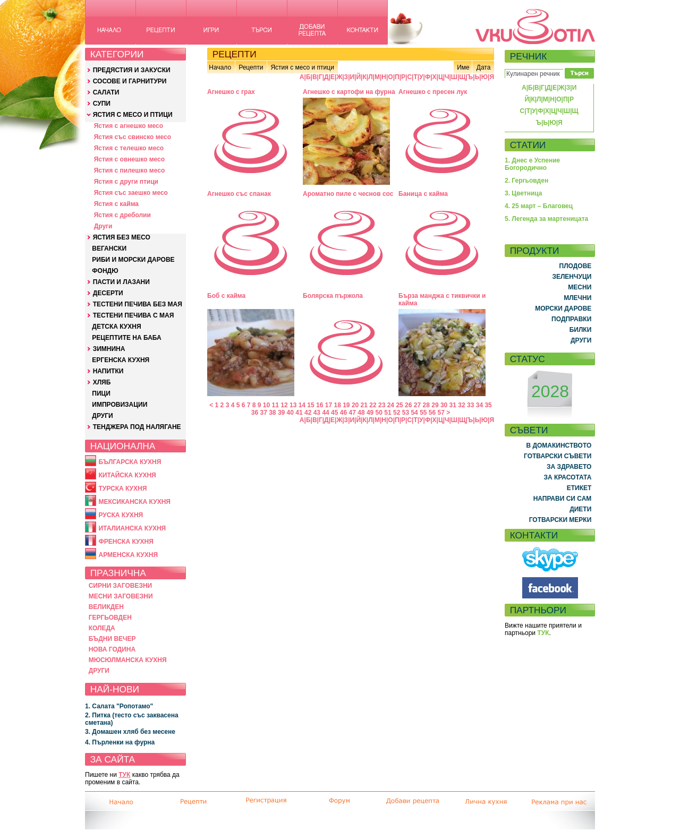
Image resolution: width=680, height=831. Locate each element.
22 (372, 405)
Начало (220, 67)
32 (461, 405)
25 (399, 405)
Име (463, 67)
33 (470, 405)
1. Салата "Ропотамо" (119, 706)
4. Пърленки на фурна (120, 742)
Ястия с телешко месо (129, 148)
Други (103, 226)
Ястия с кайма (116, 204)
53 (405, 412)
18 (337, 405)
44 (325, 412)
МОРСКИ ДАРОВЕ (563, 308)
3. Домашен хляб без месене (130, 731)
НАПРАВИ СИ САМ (562, 498)
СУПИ (101, 103)
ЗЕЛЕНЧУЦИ (571, 276)
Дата (484, 67)
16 (319, 405)
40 (290, 412)
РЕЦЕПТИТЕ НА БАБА (126, 337)
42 (307, 412)
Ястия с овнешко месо (129, 159)
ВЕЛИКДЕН (106, 607)
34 (479, 405)
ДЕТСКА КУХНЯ (116, 326)
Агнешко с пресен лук (432, 92)
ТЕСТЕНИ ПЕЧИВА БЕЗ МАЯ (137, 304)
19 (346, 405)
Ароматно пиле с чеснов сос (348, 194)
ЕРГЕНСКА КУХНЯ (120, 360)
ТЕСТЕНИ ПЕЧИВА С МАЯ (133, 315)
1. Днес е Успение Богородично (532, 164)
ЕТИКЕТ (579, 488)
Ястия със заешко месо (131, 192)
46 (343, 412)
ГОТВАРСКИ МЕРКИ (560, 520)
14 (302, 405)
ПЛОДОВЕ (575, 266)
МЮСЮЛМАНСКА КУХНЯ (128, 660)
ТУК (124, 774)
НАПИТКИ (108, 371)
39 (281, 412)
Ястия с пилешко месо (129, 170)
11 (275, 405)
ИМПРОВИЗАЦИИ (119, 404)
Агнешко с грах (231, 92)
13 (293, 405)
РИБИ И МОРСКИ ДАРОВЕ (133, 259)
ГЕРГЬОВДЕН (110, 617)
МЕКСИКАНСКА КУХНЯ (134, 502)
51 (387, 412)
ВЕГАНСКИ (109, 248)
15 (310, 405)
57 (441, 412)
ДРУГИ (102, 415)
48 (361, 412)
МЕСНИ (579, 287)
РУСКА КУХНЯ (120, 515)
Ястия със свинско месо (132, 137)
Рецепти (251, 67)
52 (396, 412)
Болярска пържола (333, 295)
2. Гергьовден (526, 180)
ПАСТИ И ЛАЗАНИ (121, 282)
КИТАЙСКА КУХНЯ (127, 475)
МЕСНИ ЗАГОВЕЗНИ (121, 596)
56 (432, 412)
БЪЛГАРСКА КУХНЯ (129, 462)
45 (334, 412)
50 (379, 412)
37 (263, 412)
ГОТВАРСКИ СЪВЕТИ (557, 456)
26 (408, 405)
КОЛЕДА (102, 628)
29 (434, 405)
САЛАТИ (106, 92)
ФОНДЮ (105, 271)
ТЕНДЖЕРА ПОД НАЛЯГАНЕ (137, 427)
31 (452, 405)
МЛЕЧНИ (577, 298)
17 (328, 405)
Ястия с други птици (126, 181)
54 (414, 412)
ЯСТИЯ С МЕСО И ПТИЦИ (133, 114)
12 (283, 405)
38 (272, 412)
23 (381, 405)
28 (426, 405)
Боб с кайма (226, 295)
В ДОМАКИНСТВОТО (558, 445)
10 (266, 405)
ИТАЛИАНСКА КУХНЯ (132, 528)
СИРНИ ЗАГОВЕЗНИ (120, 585)
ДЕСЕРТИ (108, 293)
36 (254, 412)
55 (423, 412)
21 (364, 405)
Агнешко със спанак (239, 194)
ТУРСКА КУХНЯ (122, 488)
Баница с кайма (423, 194)
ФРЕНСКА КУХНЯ (125, 541)
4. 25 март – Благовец (539, 206)
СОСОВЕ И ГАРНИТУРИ (130, 81)
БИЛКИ (581, 329)
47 (352, 412)
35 (487, 405)
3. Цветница (523, 193)
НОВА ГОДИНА (112, 649)
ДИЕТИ (580, 509)
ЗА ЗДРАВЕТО (569, 466)
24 (390, 405)
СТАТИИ (528, 145)
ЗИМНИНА (109, 349)
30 (443, 405)
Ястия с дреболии (122, 215)
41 (298, 412)
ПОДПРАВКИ (571, 319)
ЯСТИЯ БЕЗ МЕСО (121, 237)
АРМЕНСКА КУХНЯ (128, 555)
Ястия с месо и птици (302, 67)
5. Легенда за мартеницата (546, 218)
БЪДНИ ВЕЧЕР (112, 638)
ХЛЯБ (102, 382)
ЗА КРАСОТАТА (568, 477)
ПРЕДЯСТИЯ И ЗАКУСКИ (132, 70)
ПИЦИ (101, 393)
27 (417, 405)
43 (316, 412)
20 (355, 405)
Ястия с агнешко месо (128, 126)
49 (370, 412)
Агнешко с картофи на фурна (349, 92)
